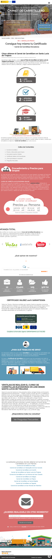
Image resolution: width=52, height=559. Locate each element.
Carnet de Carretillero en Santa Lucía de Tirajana (26, 472)
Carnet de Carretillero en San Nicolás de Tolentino (26, 486)
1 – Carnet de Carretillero (11, 150)
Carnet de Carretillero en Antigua (26, 477)
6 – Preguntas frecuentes (11, 160)
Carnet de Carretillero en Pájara (26, 479)
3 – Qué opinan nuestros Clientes (13, 154)
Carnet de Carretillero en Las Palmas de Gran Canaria (26, 474)
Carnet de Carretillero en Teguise (26, 483)
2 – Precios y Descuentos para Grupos (14, 152)
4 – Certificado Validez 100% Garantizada (15, 156)
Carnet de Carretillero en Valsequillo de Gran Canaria (26, 468)
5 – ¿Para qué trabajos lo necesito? (14, 158)
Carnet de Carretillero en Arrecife (26, 470)
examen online (35, 183)
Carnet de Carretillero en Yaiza (26, 465)
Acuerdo (24, 527)
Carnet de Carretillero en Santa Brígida (26, 481)
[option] (11, 245)
